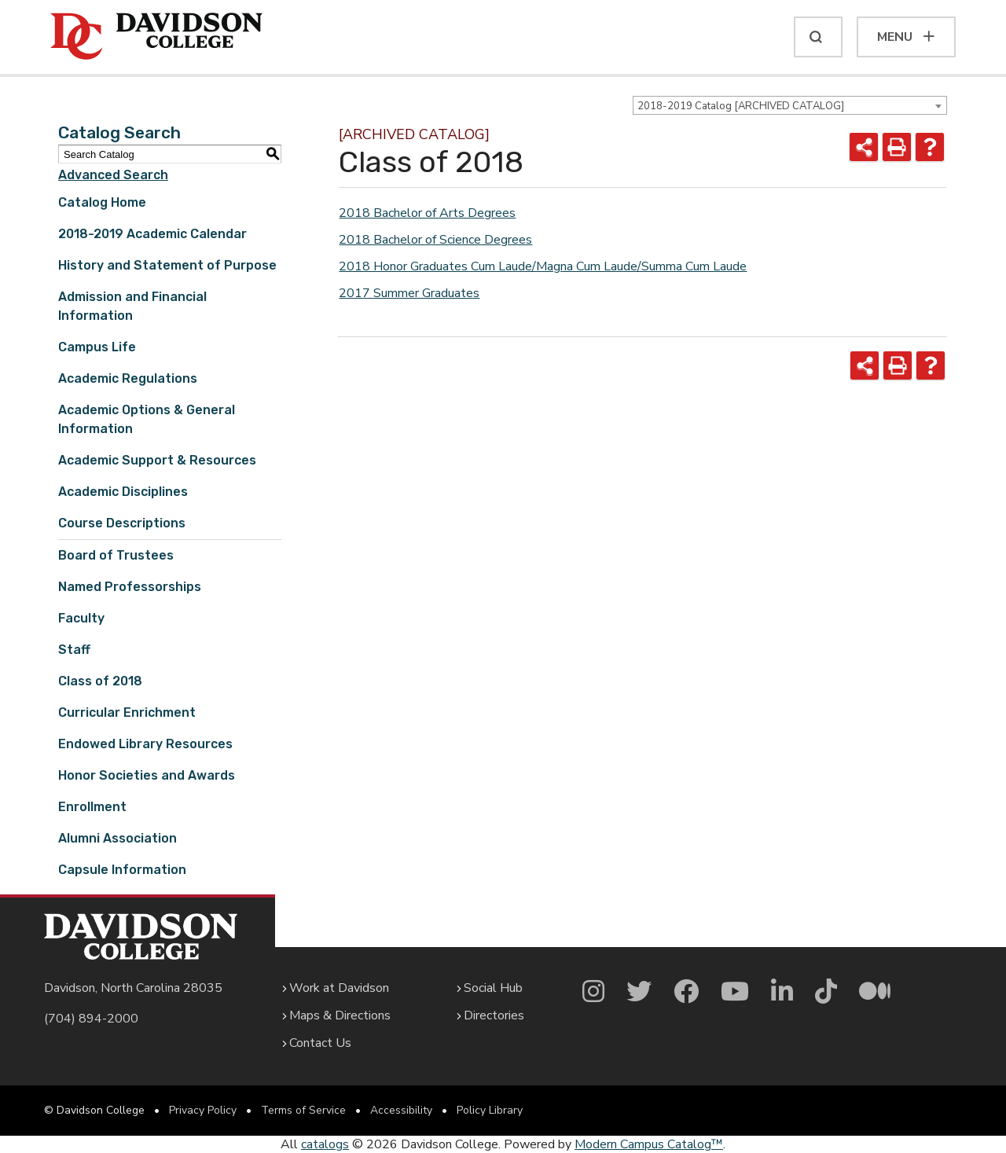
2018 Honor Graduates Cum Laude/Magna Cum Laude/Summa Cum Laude (543, 266)
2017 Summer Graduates (409, 293)
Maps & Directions (340, 1015)
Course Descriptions (121, 523)
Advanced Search (113, 174)
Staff (74, 649)
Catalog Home (102, 202)
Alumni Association (117, 838)
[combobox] (790, 105)
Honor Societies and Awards (146, 775)
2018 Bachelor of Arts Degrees (427, 213)
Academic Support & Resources (157, 460)
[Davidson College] (156, 37)
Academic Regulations (127, 378)
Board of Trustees (116, 555)
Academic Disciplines (123, 491)
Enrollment (92, 806)
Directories (494, 1015)
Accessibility (401, 1110)
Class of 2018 (100, 681)
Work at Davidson (339, 988)
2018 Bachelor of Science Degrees (435, 239)
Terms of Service (303, 1110)
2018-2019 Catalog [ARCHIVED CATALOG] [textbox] (740, 106)
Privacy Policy (203, 1110)
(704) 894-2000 (91, 1018)
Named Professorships (129, 586)
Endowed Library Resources (145, 743)
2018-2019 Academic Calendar (152, 233)
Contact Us (320, 1043)
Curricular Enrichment (127, 712)
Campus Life (97, 347)
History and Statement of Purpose (167, 265)
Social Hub (493, 988)
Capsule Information (122, 869)
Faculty (81, 618)
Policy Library (490, 1110)
